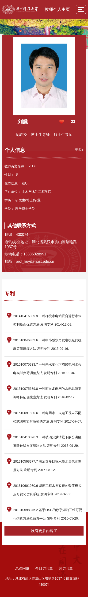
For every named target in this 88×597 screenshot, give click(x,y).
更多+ (79, 150)
